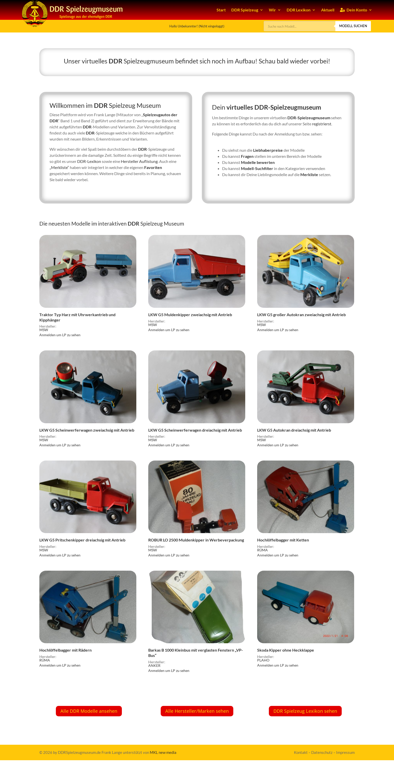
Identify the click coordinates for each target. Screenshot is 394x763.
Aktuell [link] (327, 9)
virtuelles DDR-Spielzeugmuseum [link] (273, 107)
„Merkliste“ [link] (59, 167)
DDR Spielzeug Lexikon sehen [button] (305, 711)
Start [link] (221, 9)
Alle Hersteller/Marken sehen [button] (197, 711)
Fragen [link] (247, 156)
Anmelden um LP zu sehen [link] (59, 335)
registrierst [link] (321, 123)
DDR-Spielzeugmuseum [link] (308, 117)
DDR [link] (115, 61)
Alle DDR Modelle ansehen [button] (88, 711)
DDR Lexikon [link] (298, 9)
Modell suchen (353, 26)
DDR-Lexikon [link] (89, 161)
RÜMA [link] (262, 550)
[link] (87, 280)
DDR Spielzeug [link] (244, 9)
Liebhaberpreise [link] (268, 150)
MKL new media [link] (163, 752)
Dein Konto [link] (353, 9)
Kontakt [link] (301, 752)
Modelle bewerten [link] (258, 162)
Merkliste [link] (309, 174)
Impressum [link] (345, 752)
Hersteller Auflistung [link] (139, 161)
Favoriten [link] (153, 167)
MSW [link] (43, 330)
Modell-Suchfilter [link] (257, 168)
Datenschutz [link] (322, 752)
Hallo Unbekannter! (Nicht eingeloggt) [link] (196, 26)
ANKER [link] (154, 665)
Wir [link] (272, 9)
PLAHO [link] (263, 660)
